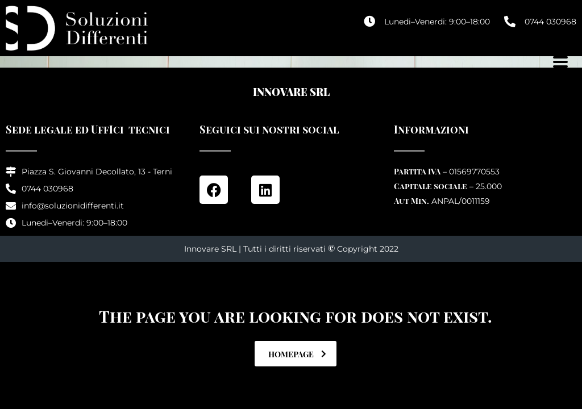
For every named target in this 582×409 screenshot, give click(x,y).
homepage (297, 354)
